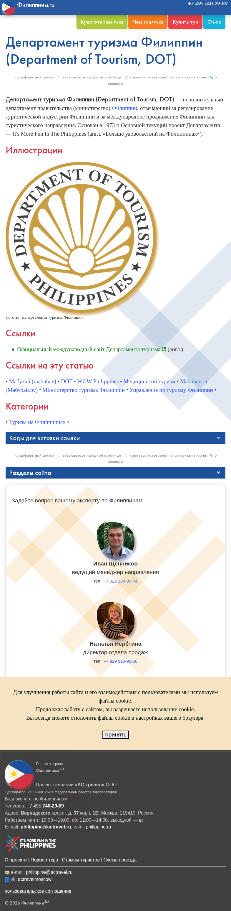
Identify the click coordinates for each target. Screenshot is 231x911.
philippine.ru (98, 826)
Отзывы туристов (80, 859)
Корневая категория (145, 77)
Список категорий (187, 77)
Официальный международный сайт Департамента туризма (88, 349)
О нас (214, 21)
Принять (115, 734)
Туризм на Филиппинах (37, 422)
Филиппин (124, 108)
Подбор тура (44, 859)
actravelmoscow (34, 879)
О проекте (16, 859)
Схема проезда (120, 859)
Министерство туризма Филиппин (83, 390)
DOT (66, 381)
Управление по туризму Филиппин (171, 390)
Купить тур (185, 21)
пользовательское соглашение (38, 891)
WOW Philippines (98, 381)
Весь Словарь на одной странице (89, 77)
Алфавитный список (34, 77)
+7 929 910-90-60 (120, 661)
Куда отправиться (102, 21)
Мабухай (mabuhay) (32, 381)
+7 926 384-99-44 (120, 581)
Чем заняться (148, 21)
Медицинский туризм (149, 381)
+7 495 (45, 805)
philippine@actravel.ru (49, 872)
